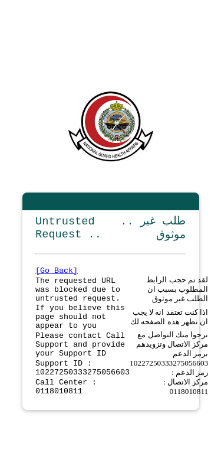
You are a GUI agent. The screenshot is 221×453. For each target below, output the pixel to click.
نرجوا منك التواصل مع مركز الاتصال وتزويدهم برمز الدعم (172, 359)
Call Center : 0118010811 (66, 407)
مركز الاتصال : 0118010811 (185, 406)
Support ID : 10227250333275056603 (82, 385)
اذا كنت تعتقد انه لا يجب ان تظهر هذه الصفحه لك (169, 327)
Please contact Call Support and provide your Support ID (80, 359)
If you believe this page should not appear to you (80, 327)
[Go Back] (56, 274)
